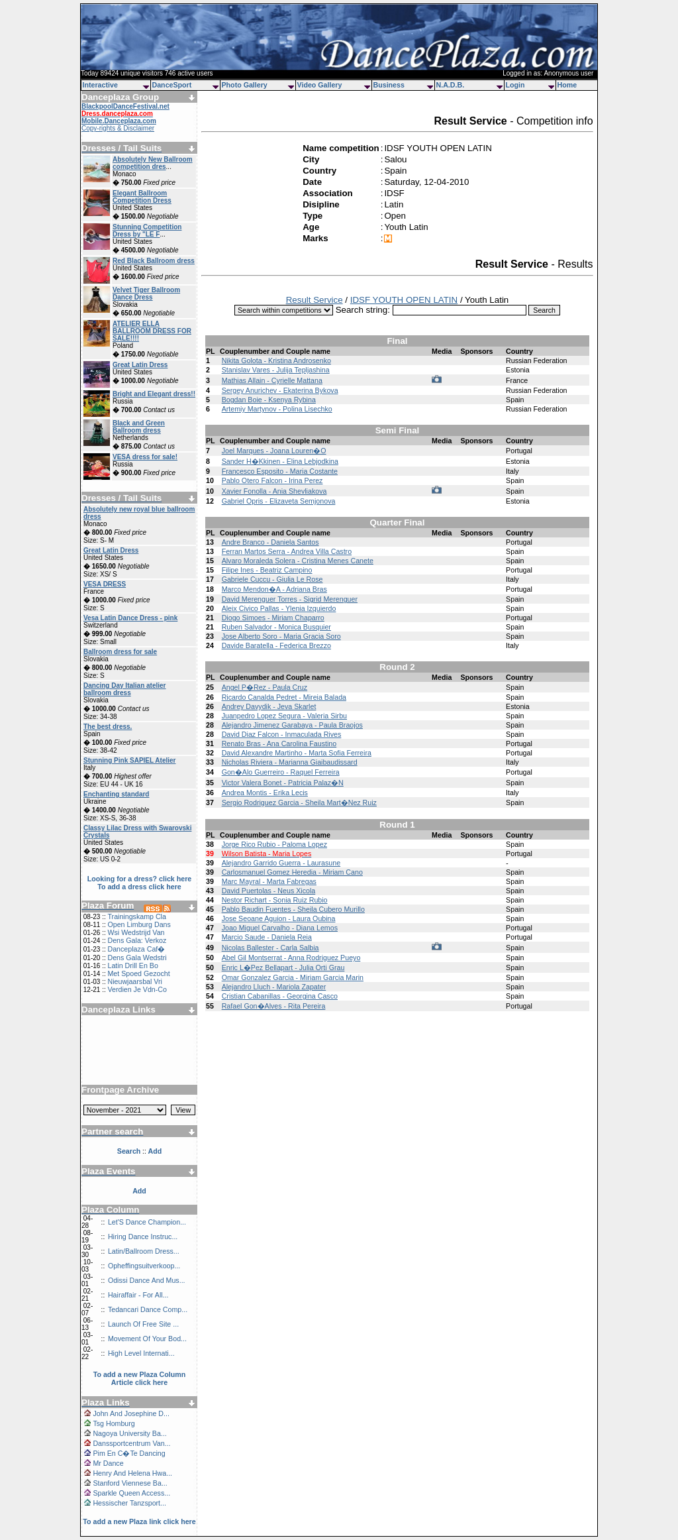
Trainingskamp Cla (136, 916)
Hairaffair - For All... (138, 1295)
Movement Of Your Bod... (147, 1339)
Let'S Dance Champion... (147, 1222)
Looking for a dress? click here (139, 879)
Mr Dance (108, 1463)
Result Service (314, 300)
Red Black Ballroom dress (154, 260)
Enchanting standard (116, 794)
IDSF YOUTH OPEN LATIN (404, 300)
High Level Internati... (141, 1353)
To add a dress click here (139, 887)
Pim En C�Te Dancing (129, 1453)
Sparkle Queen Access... (131, 1493)
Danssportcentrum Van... (131, 1443)
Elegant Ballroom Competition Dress (142, 197)
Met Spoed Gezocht (138, 973)
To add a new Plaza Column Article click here (139, 1378)
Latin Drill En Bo (132, 965)
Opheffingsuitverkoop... (144, 1266)
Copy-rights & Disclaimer (117, 128)
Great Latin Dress (140, 364)
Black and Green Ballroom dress (139, 426)
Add (139, 1191)
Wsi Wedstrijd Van (135, 932)
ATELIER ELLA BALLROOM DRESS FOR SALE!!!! (152, 331)
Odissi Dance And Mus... (146, 1280)
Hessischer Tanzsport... (129, 1503)
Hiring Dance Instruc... (142, 1236)
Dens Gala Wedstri (136, 958)
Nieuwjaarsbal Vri (134, 981)
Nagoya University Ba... (129, 1433)
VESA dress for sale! (145, 457)
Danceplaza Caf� (136, 949)
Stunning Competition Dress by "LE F (147, 230)
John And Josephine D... (131, 1413)
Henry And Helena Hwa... (132, 1473)
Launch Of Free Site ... (143, 1324)
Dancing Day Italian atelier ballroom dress (124, 689)
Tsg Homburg (113, 1423)
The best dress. (107, 726)
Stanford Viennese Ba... (130, 1483)
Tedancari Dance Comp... (147, 1309)
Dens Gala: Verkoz (136, 940)
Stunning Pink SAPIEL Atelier (129, 760)
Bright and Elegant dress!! (154, 394)
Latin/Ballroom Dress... (143, 1251)
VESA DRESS (104, 584)
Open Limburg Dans (138, 924)
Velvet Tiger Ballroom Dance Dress (146, 293)
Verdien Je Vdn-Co (136, 989)
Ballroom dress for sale (120, 651)
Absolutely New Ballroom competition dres (153, 163)
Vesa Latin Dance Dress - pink (130, 618)
